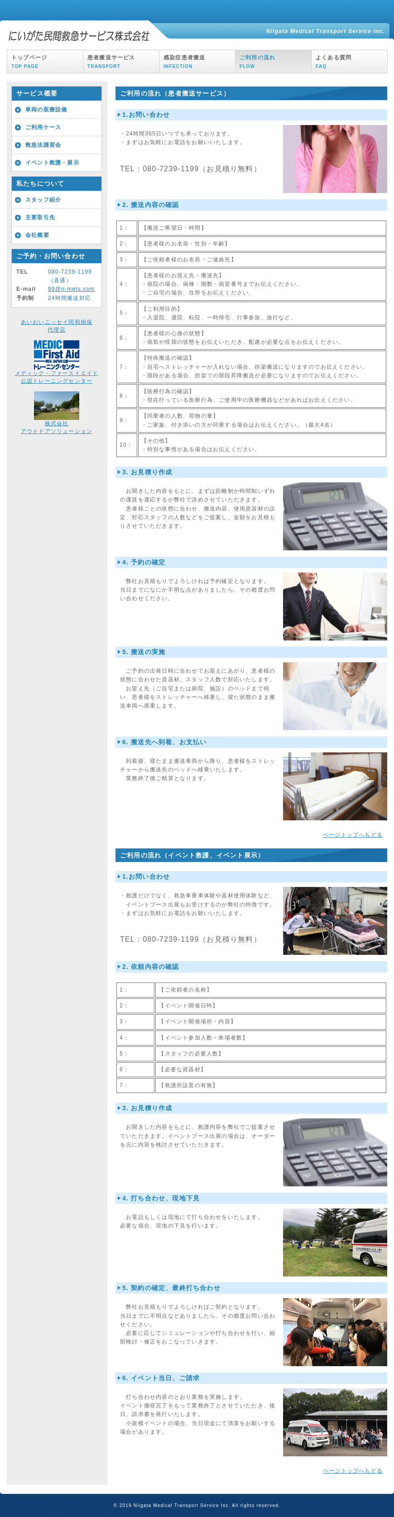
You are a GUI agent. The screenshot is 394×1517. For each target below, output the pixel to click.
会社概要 (37, 235)
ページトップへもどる (353, 835)
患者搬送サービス (111, 61)
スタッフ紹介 (43, 200)
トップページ (29, 61)
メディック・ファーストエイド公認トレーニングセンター (57, 374)
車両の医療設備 (46, 109)
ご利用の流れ (257, 61)
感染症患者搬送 (184, 61)
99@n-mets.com (71, 289)
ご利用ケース (43, 127)
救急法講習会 (43, 145)
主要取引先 (40, 217)
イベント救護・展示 (52, 162)
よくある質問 (333, 61)
